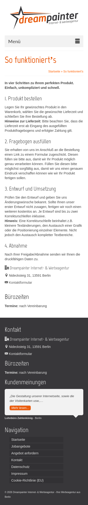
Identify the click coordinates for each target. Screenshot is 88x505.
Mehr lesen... (20, 408)
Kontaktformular (18, 282)
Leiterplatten (17, 497)
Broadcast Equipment (58, 497)
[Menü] (44, 41)
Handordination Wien (36, 497)
